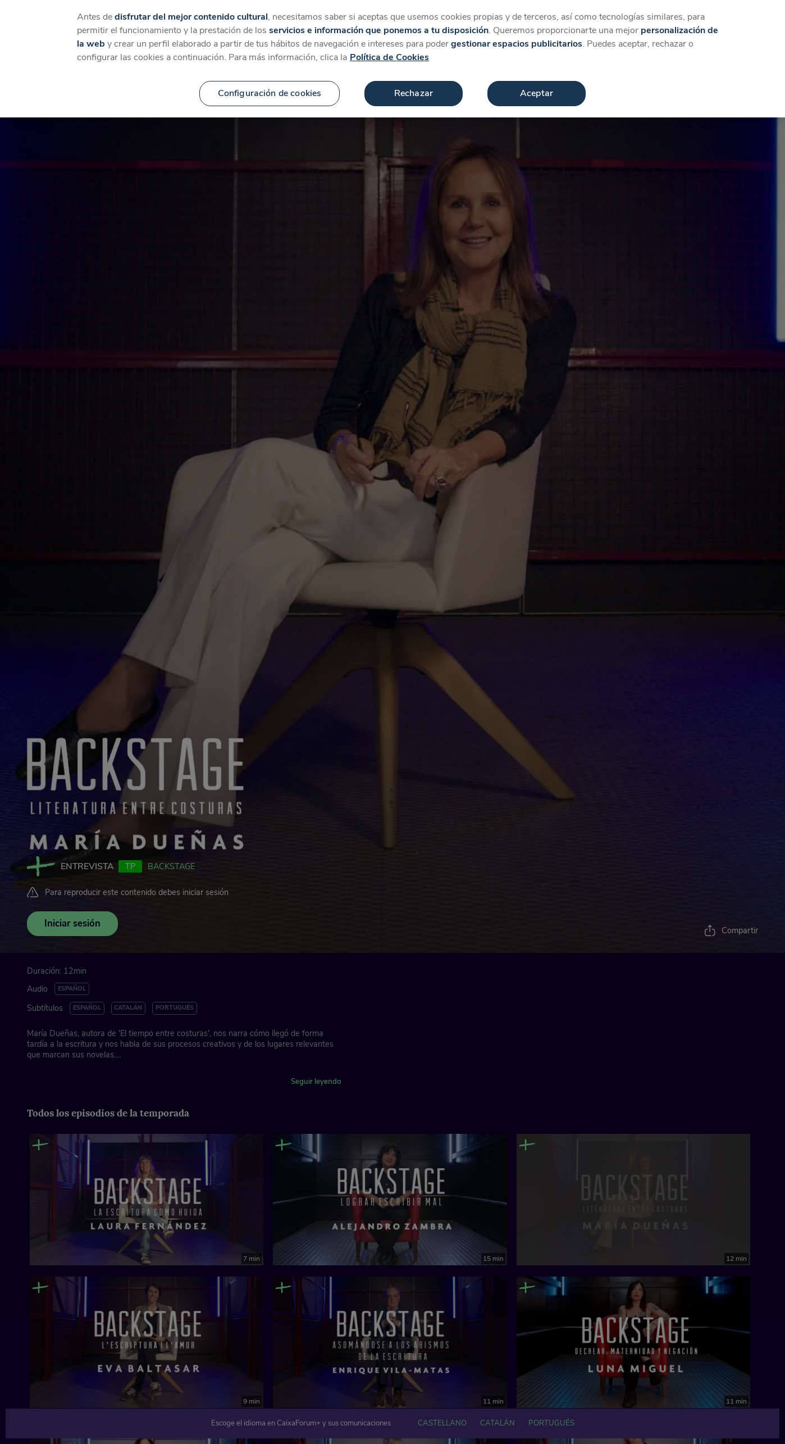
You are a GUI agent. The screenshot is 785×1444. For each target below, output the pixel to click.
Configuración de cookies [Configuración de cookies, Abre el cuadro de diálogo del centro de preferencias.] (270, 82)
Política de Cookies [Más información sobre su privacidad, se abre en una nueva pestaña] (389, 46)
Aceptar (536, 82)
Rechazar (413, 82)
